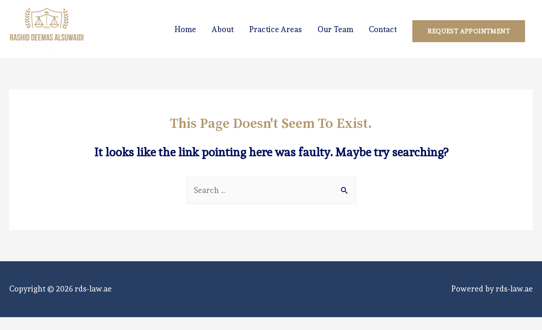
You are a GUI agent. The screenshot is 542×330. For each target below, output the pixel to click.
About (223, 29)
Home (185, 29)
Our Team (335, 29)
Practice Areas (275, 29)
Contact (383, 29)
